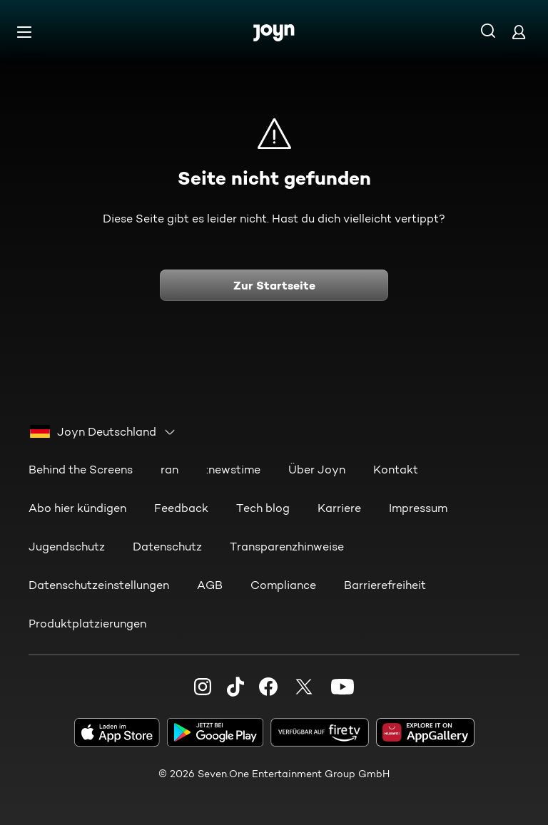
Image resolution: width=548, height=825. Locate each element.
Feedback (181, 508)
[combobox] (103, 432)
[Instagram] (203, 687)
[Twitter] (304, 687)
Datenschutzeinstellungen (99, 585)
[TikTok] (235, 687)
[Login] (519, 31)
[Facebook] (268, 687)
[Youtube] (342, 687)
